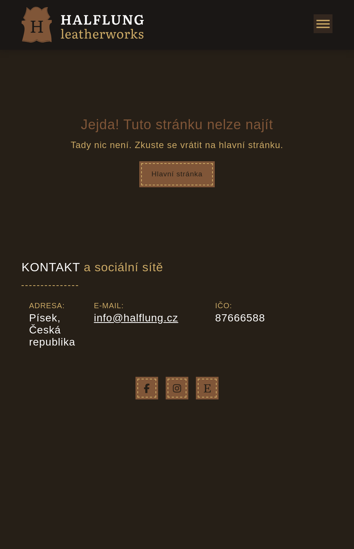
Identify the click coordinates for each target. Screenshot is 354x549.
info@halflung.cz (136, 317)
